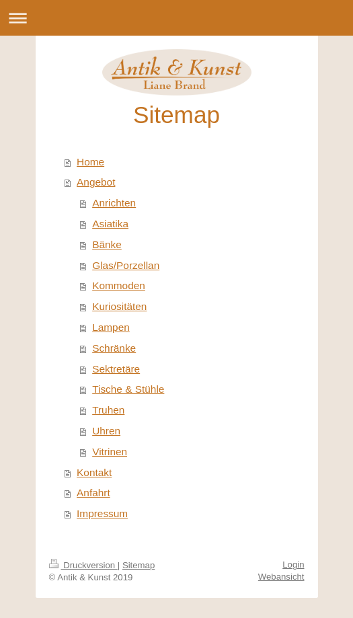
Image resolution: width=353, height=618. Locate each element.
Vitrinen (109, 451)
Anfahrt (93, 492)
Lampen (111, 327)
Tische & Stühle (128, 389)
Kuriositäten (119, 306)
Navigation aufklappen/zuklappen (176, 17)
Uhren (106, 430)
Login (293, 564)
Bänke (107, 244)
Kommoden (118, 285)
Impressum (102, 513)
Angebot (96, 182)
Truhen (108, 410)
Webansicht (281, 577)
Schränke (114, 348)
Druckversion (83, 565)
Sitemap (138, 565)
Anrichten (114, 202)
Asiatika (110, 223)
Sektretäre (116, 369)
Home (90, 161)
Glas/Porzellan (125, 265)
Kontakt (94, 472)
